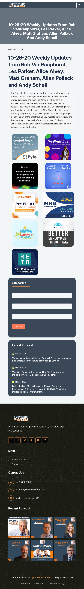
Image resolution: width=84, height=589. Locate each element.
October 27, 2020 (15, 50)
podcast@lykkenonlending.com (30, 489)
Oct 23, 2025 (19, 353)
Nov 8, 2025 (19, 382)
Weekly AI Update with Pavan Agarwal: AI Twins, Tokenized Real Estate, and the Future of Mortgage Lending (41, 359)
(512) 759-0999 (23, 482)
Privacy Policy (56, 583)
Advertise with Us (18, 460)
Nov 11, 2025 (19, 368)
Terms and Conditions (31, 583)
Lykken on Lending (41, 577)
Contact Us (15, 464)
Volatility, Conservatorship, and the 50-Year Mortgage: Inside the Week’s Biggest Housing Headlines (39, 373)
